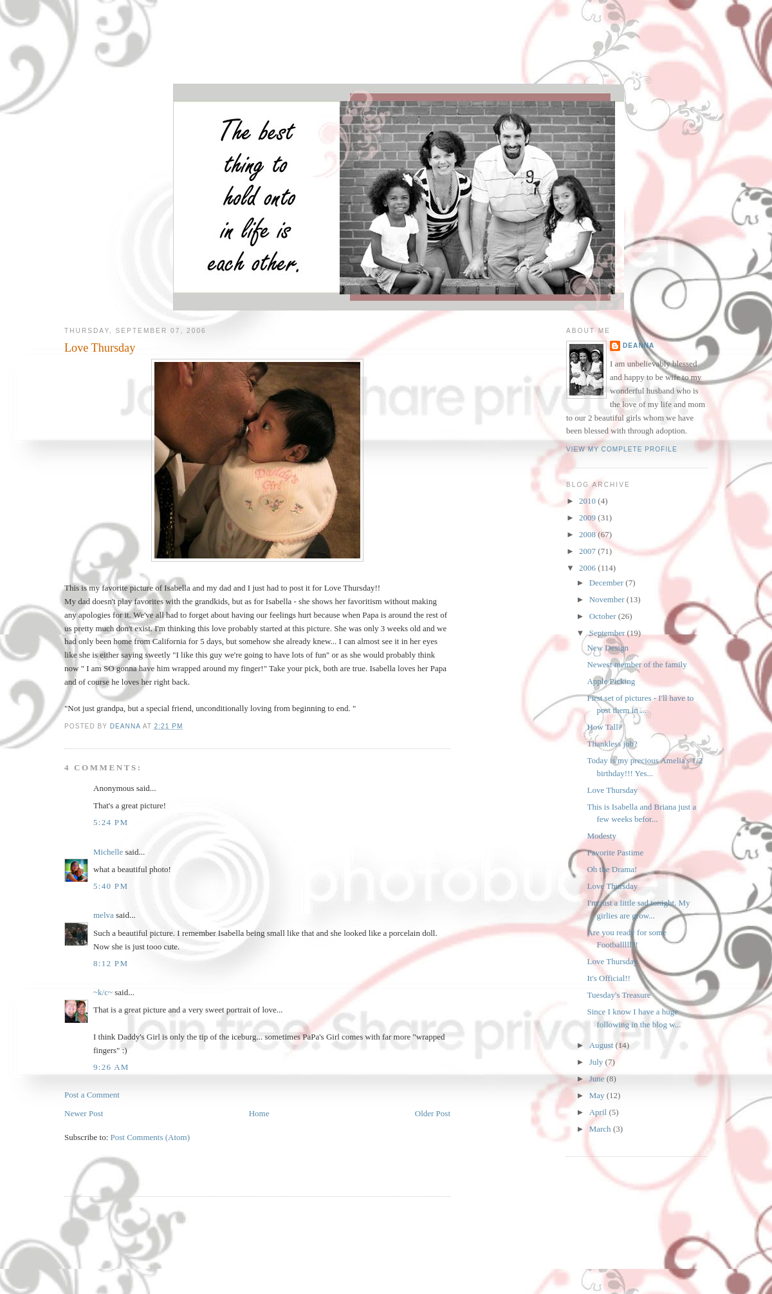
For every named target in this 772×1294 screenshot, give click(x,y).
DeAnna (638, 345)
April (599, 1112)
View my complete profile (621, 449)
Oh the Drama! (612, 869)
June (598, 1078)
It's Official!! (608, 978)
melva (103, 915)
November (608, 599)
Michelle (108, 852)
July (597, 1062)
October (603, 616)
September (608, 633)
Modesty (601, 836)
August (602, 1045)
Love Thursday (612, 790)
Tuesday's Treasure (618, 995)
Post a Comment (92, 1094)
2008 (588, 534)
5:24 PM (110, 822)
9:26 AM (111, 1067)
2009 (588, 517)
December (607, 582)
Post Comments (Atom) (150, 1137)
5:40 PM (110, 886)
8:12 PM (110, 963)
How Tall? (604, 727)
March (601, 1129)
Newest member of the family (636, 664)
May (598, 1095)
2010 (588, 501)
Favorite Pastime (615, 852)
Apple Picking (611, 681)
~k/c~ (103, 992)
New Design (608, 647)
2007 (588, 551)
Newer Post (83, 1113)
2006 (588, 568)
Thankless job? (612, 743)
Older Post (432, 1113)
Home (259, 1113)
